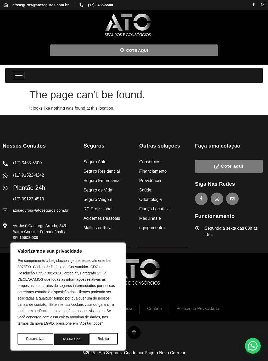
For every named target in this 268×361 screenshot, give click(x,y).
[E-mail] (232, 199)
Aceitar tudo (101, 339)
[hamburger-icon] (19, 75)
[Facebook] (254, 5)
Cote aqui (228, 166)
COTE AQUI (134, 50)
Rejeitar (68, 339)
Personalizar (35, 339)
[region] (68, 298)
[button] (253, 346)
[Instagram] (263, 5)
